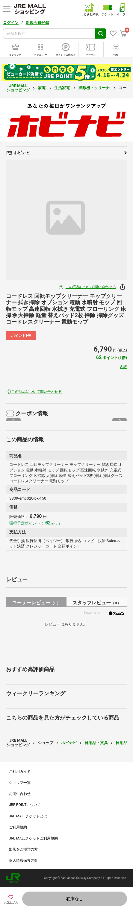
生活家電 (62, 88)
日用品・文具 (96, 742)
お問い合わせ (20, 794)
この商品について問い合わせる (91, 287)
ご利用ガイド (20, 771)
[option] (66, 219)
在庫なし (74, 898)
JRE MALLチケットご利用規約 (33, 838)
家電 (42, 88)
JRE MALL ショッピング (18, 87)
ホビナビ (66, 153)
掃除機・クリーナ (94, 88)
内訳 (123, 367)
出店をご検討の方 (23, 849)
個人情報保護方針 (23, 860)
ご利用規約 (18, 827)
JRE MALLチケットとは (28, 816)
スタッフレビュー (96, 603)
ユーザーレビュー (36, 603)
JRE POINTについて (25, 805)
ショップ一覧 (20, 783)
